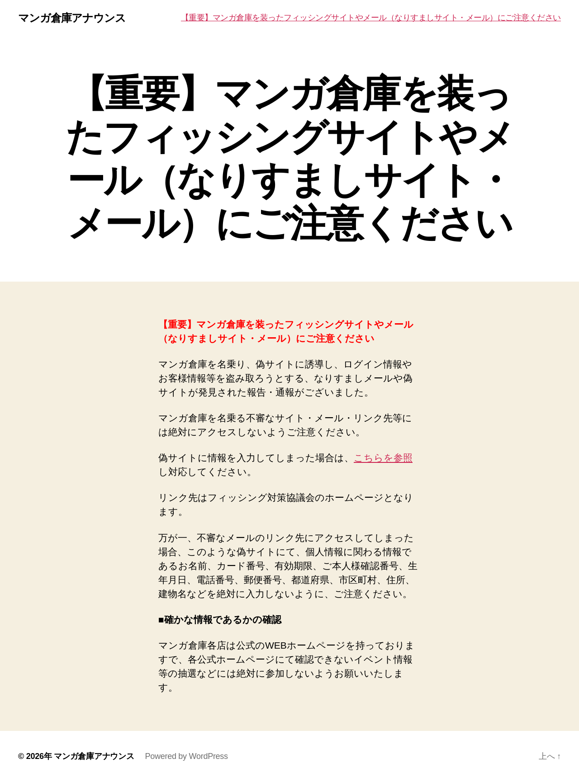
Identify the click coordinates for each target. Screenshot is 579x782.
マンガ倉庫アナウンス (72, 18)
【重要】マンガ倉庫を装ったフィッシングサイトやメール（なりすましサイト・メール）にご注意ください (371, 17)
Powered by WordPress (186, 756)
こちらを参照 (383, 457)
